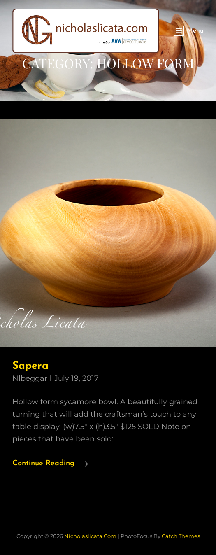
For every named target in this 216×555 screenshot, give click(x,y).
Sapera (30, 366)
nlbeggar (29, 378)
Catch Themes (181, 536)
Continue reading (50, 462)
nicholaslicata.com (90, 536)
